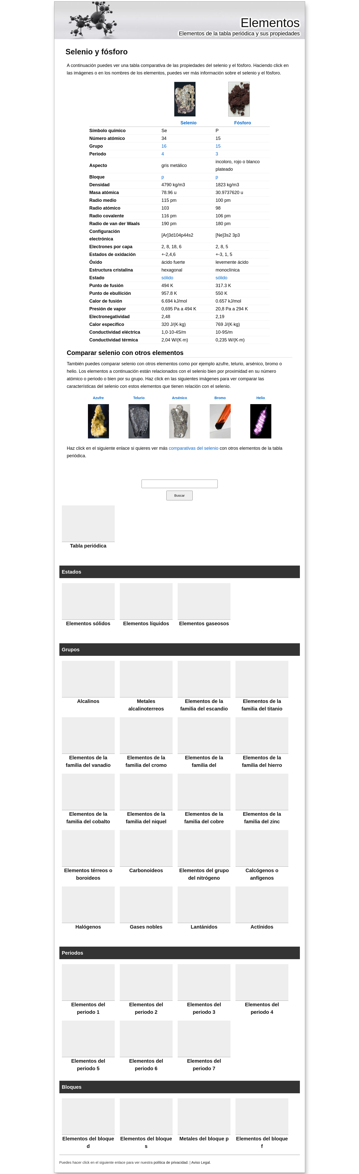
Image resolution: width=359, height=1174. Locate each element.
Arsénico (179, 398)
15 (218, 146)
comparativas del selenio (193, 448)
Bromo (220, 398)
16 (164, 146)
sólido (167, 277)
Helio (260, 398)
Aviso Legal (200, 1162)
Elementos (270, 23)
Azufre (98, 398)
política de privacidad (170, 1162)
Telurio (139, 398)
